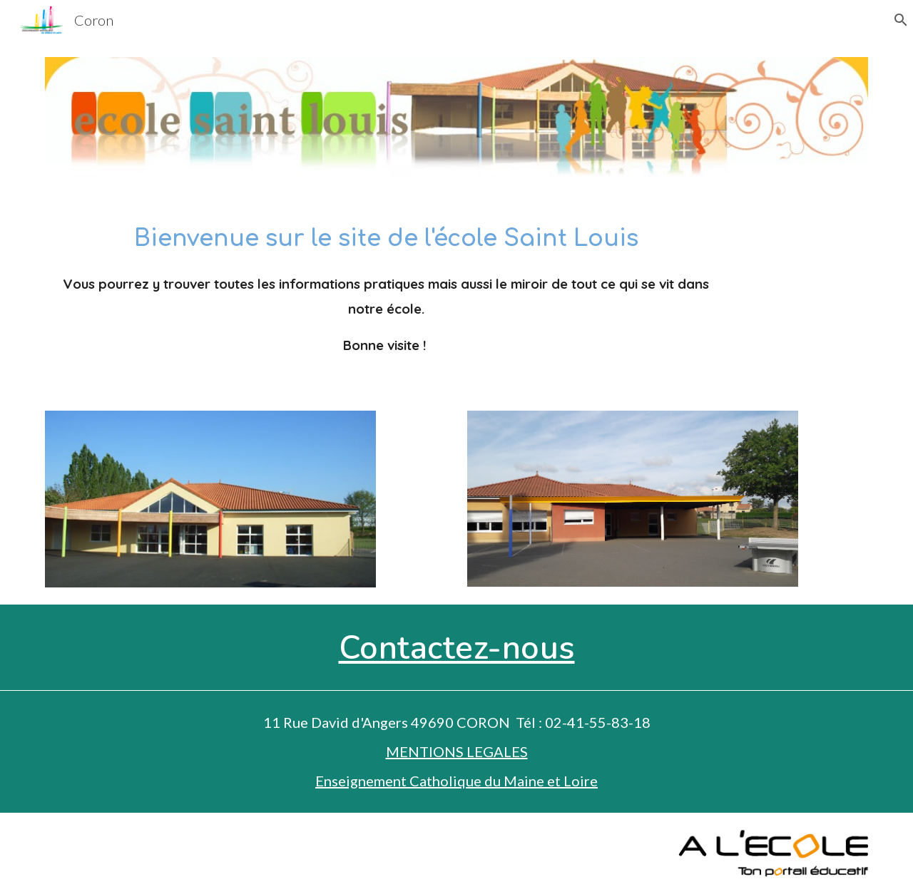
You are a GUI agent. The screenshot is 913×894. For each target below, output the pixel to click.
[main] (386, 294)
